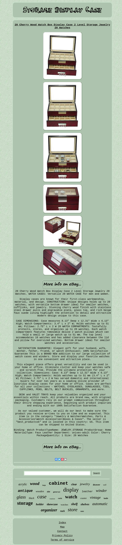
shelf (74, 504)
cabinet (58, 483)
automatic (100, 504)
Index (62, 522)
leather (87, 491)
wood (34, 483)
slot (48, 491)
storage (25, 503)
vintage (95, 497)
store (72, 509)
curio (60, 498)
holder (40, 504)
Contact (62, 531)
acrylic (23, 484)
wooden (40, 491)
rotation (52, 499)
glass (21, 496)
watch (71, 496)
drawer (96, 484)
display (71, 490)
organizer (49, 510)
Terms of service (62, 540)
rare (82, 511)
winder (101, 490)
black (31, 498)
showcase (52, 504)
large (44, 485)
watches (64, 504)
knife (106, 498)
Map (62, 527)
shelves (85, 504)
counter (83, 498)
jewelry (85, 484)
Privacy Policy (62, 535)
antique (25, 491)
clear (74, 484)
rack (62, 511)
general (56, 492)
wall (104, 485)
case (41, 496)
